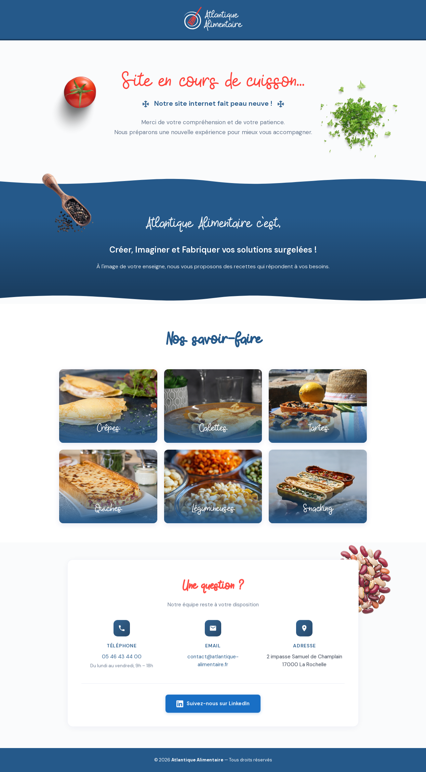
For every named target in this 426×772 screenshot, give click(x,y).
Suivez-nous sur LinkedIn (213, 705)
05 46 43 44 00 (122, 658)
